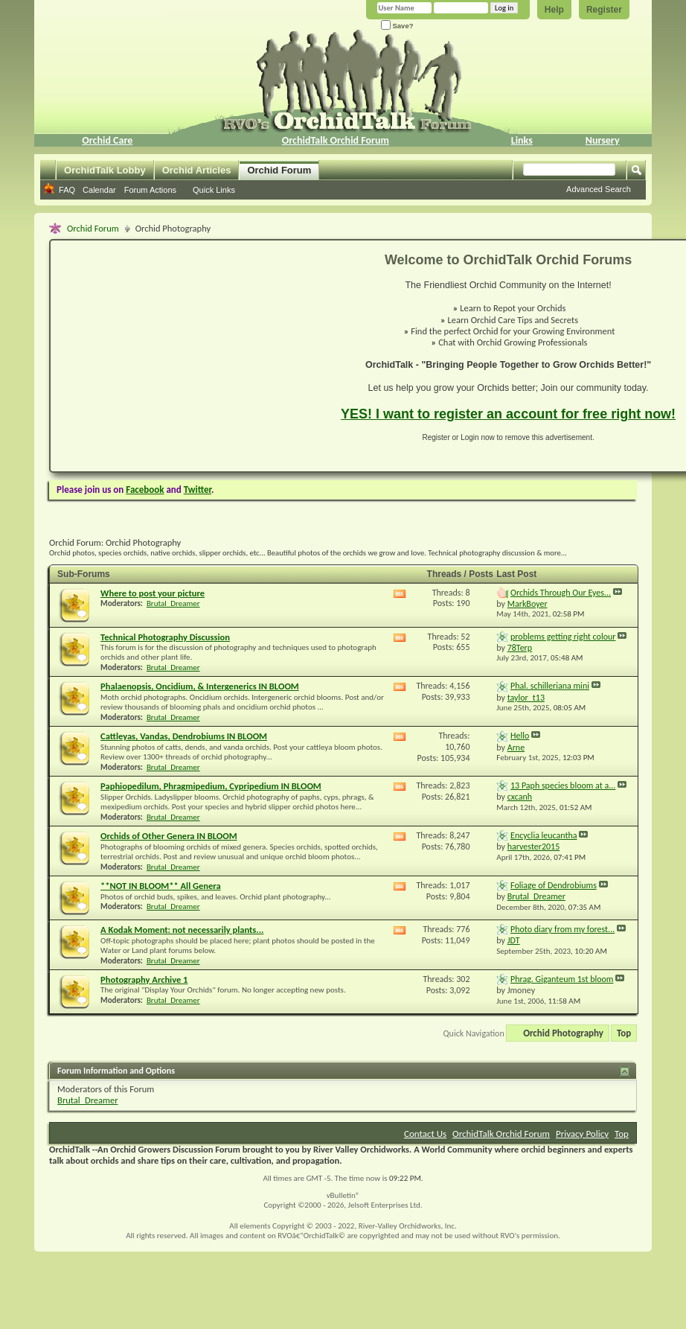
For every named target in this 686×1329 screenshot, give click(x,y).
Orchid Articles (196, 170)
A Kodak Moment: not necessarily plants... (181, 929)
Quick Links (214, 189)
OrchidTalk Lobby (105, 170)
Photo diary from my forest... (562, 929)
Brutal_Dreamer (173, 603)
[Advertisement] (187, 356)
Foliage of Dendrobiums (553, 885)
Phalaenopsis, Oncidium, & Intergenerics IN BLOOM (199, 686)
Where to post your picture (152, 593)
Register (604, 9)
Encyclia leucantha (543, 835)
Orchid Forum (279, 170)
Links (522, 140)
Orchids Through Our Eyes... (560, 592)
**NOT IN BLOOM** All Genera (160, 885)
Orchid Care (107, 140)
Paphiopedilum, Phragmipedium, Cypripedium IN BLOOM (210, 785)
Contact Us (425, 1133)
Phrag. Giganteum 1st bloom (561, 979)
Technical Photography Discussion (165, 637)
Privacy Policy (582, 1133)
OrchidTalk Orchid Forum (335, 140)
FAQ (67, 189)
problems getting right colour (562, 636)
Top (624, 1033)
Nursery (603, 140)
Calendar (99, 189)
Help (554, 9)
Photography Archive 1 (143, 979)
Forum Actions (150, 189)
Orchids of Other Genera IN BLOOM (168, 835)
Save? (397, 26)
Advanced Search (598, 189)
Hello (519, 735)
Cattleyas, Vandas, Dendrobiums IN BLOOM (183, 736)
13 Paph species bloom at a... (562, 785)
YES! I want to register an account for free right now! (508, 414)
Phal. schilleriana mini (549, 686)
